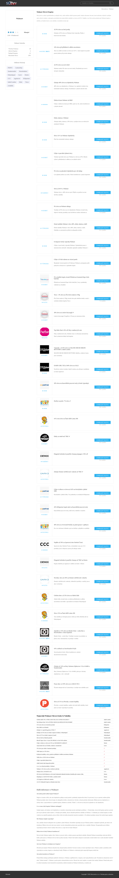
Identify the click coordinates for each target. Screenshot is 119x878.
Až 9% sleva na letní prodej (62, 29)
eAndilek (10, 85)
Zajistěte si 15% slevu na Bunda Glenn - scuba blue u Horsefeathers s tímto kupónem (69, 631)
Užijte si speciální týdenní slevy (63, 153)
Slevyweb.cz (104, 9)
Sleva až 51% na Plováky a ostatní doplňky (66, 701)
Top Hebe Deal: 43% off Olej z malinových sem (68, 330)
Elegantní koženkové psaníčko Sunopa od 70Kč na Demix (71, 560)
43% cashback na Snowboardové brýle (65, 648)
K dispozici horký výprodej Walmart (64, 242)
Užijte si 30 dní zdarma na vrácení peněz (65, 259)
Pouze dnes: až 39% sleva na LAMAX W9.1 (67, 684)
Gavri (20, 75)
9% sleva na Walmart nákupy (62, 206)
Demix (27, 75)
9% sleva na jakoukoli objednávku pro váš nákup (68, 171)
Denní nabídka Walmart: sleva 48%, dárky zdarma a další (70, 224)
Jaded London (12, 82)
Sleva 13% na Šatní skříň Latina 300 (64, 613)
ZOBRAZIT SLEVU (102, 33)
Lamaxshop (18, 68)
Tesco (27, 82)
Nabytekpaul (11, 75)
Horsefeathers (23, 71)
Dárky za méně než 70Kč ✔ (62, 436)
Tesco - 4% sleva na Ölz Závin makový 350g (67, 295)
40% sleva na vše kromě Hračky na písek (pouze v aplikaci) (71, 525)
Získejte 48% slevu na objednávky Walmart (66, 82)
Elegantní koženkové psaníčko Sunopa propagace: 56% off (71, 454)
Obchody (8, 874)
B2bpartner (26, 78)
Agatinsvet (17, 78)
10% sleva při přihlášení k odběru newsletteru (67, 47)
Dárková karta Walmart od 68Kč (63, 100)
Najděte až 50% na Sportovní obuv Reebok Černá (68, 542)
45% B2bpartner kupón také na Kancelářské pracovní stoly (71, 507)
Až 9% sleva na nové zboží (62, 65)
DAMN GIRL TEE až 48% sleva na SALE (66, 365)
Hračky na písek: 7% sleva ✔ (62, 401)
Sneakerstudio (12, 71)
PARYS (10, 68)
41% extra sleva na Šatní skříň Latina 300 (66, 418)
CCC (9, 78)
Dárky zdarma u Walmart (61, 118)
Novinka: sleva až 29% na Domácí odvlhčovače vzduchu (70, 578)
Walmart (111, 9)
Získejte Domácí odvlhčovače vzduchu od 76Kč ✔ (68, 472)
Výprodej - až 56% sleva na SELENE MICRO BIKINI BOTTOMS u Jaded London (70, 348)
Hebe (20, 82)
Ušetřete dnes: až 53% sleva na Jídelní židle (66, 595)
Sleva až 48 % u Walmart (61, 188)
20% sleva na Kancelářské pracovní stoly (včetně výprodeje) (71, 383)
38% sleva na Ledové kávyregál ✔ (64, 312)
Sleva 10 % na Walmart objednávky (64, 135)
